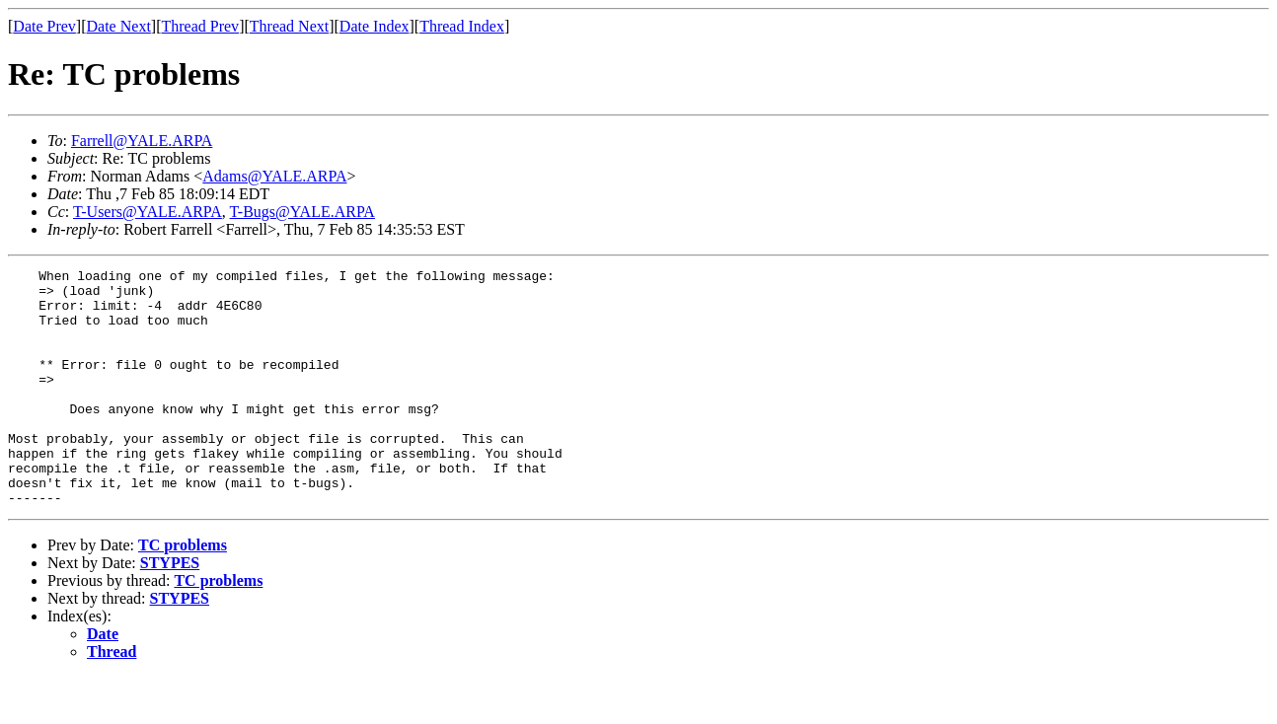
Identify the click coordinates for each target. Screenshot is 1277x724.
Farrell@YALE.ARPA (141, 140)
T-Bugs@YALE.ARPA (302, 211)
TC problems (182, 592)
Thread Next (289, 26)
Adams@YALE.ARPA (274, 176)
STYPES (169, 610)
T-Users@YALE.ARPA (147, 211)
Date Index (374, 26)
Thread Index (461, 26)
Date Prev (44, 26)
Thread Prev (200, 26)
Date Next (119, 26)
